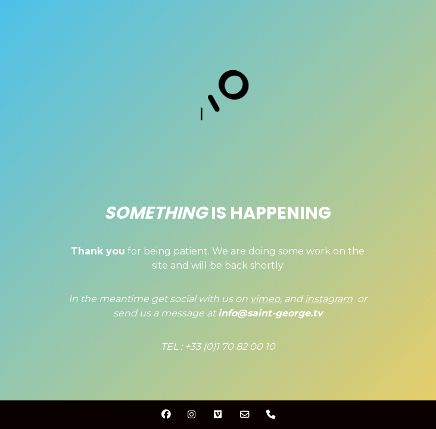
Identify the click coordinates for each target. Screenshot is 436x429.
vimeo (265, 298)
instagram (329, 298)
